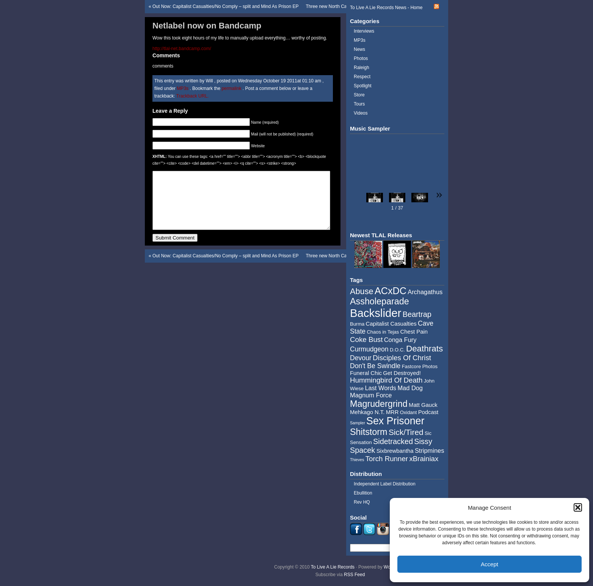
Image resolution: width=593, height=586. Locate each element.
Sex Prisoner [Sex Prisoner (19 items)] (395, 421)
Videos (360, 113)
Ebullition (363, 493)
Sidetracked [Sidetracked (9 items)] (393, 441)
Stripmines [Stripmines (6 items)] (429, 450)
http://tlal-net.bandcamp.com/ (181, 48)
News (359, 49)
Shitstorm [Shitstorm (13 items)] (368, 432)
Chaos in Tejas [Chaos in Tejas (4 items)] (383, 332)
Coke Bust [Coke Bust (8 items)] (366, 339)
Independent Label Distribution (385, 484)
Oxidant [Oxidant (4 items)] (408, 412)
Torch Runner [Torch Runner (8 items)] (387, 459)
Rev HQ (362, 502)
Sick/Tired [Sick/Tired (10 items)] (406, 432)
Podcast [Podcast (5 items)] (428, 412)
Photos (361, 58)
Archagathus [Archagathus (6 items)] (425, 291)
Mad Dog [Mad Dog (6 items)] (410, 387)
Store (359, 95)
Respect (362, 76)
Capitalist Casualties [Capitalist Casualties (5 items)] (391, 324)
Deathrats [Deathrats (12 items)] (424, 348)
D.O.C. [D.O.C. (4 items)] (397, 350)
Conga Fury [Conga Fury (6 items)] (400, 339)
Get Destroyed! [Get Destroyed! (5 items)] (402, 373)
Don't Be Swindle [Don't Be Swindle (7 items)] (375, 366)
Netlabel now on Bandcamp (206, 25)
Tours (359, 104)
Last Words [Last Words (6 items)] (380, 387)
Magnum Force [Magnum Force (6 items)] (371, 395)
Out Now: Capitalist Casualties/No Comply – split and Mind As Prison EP (225, 6)
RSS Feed (354, 574)
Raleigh (361, 67)
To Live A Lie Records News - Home (386, 7)
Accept (489, 564)
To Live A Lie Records (333, 567)
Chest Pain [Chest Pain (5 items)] (414, 332)
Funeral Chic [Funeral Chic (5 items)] (366, 373)
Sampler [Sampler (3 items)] (357, 423)
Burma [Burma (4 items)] (357, 324)
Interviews (364, 31)
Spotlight (363, 85)
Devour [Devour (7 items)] (361, 358)
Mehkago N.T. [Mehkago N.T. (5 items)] (367, 412)
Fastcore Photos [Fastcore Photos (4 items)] (420, 366)
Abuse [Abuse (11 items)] (361, 291)
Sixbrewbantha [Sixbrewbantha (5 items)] (395, 451)
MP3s (182, 88)
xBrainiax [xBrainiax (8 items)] (423, 459)
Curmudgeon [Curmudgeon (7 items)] (369, 349)
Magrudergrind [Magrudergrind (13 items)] (379, 404)
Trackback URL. (192, 96)
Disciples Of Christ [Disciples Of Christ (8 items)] (402, 358)
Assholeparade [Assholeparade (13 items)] (379, 301)
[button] (578, 507)
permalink (231, 88)
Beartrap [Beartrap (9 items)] (417, 314)
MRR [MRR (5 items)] (392, 412)
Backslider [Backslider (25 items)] (375, 313)
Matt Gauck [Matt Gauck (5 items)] (423, 405)
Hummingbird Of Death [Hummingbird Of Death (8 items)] (386, 380)
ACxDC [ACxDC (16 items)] (390, 290)
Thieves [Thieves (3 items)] (357, 459)
